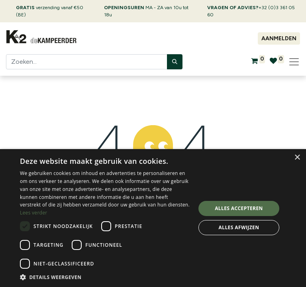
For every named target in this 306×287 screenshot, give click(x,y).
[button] (105, 277)
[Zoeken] (174, 61)
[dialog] (153, 218)
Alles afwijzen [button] (239, 227)
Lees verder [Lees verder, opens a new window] (33, 212)
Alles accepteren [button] (239, 208)
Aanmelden (278, 38)
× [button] (297, 158)
